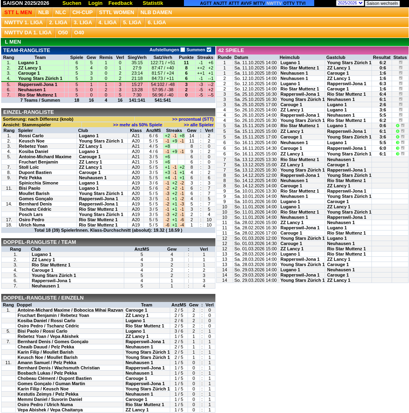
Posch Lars (31, 214)
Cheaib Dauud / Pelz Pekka (46, 346)
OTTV (288, 3)
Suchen (72, 3)
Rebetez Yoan (33, 146)
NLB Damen (156, 12)
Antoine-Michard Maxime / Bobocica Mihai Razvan (70, 310)
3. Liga (83, 22)
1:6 (383, 73)
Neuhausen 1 (32, 89)
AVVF (246, 3)
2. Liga (58, 22)
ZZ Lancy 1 (29, 67)
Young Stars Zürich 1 (40, 78)
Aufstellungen (167, 49)
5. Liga (132, 22)
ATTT (234, 3)
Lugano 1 (28, 62)
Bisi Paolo (29, 188)
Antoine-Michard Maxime (45, 156)
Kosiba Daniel (33, 151)
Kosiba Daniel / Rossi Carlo (46, 320)
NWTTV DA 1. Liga (28, 32)
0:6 (383, 67)
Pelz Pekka (30, 177)
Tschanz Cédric (35, 209)
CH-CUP (82, 12)
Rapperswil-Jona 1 (37, 84)
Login (95, 3)
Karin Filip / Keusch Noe (43, 388)
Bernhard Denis (35, 203)
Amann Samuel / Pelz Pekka (47, 362)
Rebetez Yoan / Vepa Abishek (48, 336)
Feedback (121, 3)
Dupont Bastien (35, 172)
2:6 (383, 104)
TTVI (300, 3)
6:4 (383, 94)
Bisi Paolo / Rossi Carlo (42, 331)
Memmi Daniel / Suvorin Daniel (50, 399)
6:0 (383, 148)
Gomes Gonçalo (36, 198)
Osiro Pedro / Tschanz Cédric (48, 325)
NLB (43, 12)
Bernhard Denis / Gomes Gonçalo (53, 341)
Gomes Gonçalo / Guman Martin (51, 383)
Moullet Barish (34, 193)
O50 (63, 32)
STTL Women (116, 12)
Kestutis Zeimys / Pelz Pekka (48, 394)
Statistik (153, 3)
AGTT (206, 3)
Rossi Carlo (31, 135)
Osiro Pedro (31, 219)
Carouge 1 (29, 73)
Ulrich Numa (32, 224)
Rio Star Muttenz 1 (37, 94)
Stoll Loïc (29, 167)
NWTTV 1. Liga (23, 22)
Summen (198, 49)
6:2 (383, 62)
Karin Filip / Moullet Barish (46, 352)
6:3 (383, 83)
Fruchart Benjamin (38, 161)
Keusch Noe (32, 140)
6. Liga (157, 22)
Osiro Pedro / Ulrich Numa (45, 404)
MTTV (259, 3)
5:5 (383, 115)
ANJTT (220, 3)
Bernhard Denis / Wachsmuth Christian (59, 367)
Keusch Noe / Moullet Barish (48, 357)
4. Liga (107, 22)
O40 (79, 32)
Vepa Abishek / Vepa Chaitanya (50, 409)
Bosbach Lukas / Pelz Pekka (47, 373)
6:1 (383, 99)
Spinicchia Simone (38, 182)
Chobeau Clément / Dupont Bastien (55, 378)
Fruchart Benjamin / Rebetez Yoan (53, 315)
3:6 (383, 109)
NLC (60, 12)
